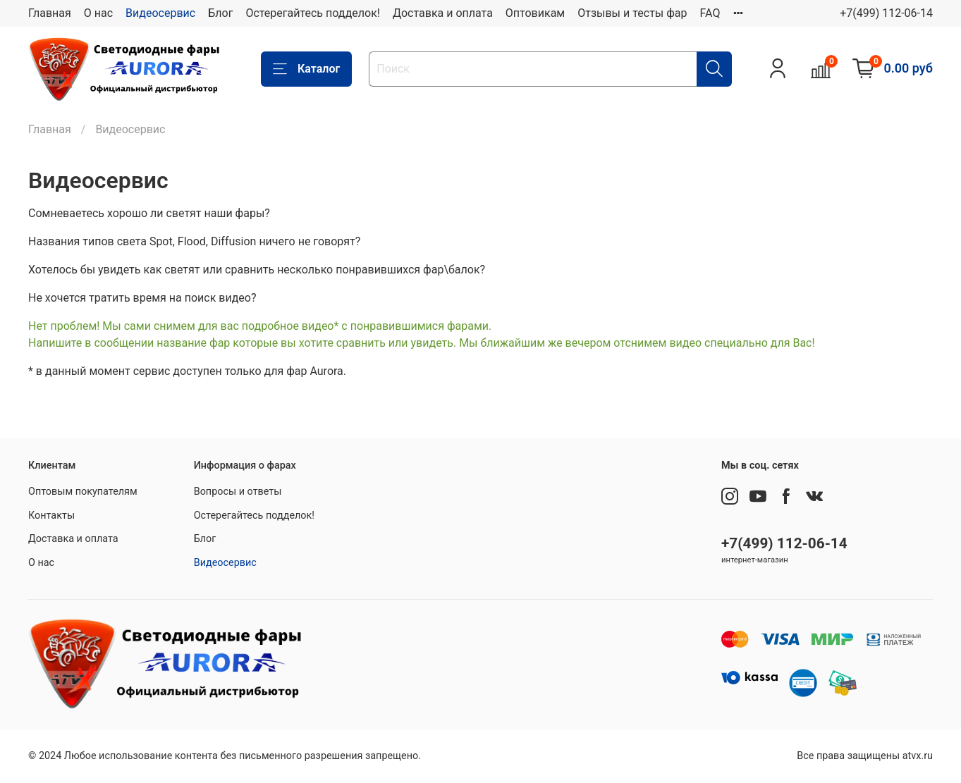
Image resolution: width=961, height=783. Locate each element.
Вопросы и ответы (238, 492)
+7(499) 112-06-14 (886, 13)
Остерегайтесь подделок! (312, 13)
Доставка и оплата (443, 13)
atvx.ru (917, 756)
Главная (49, 13)
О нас (98, 13)
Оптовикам (535, 13)
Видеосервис (160, 13)
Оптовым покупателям (82, 492)
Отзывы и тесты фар (632, 13)
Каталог (306, 69)
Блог (220, 13)
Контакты (51, 516)
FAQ (710, 13)
